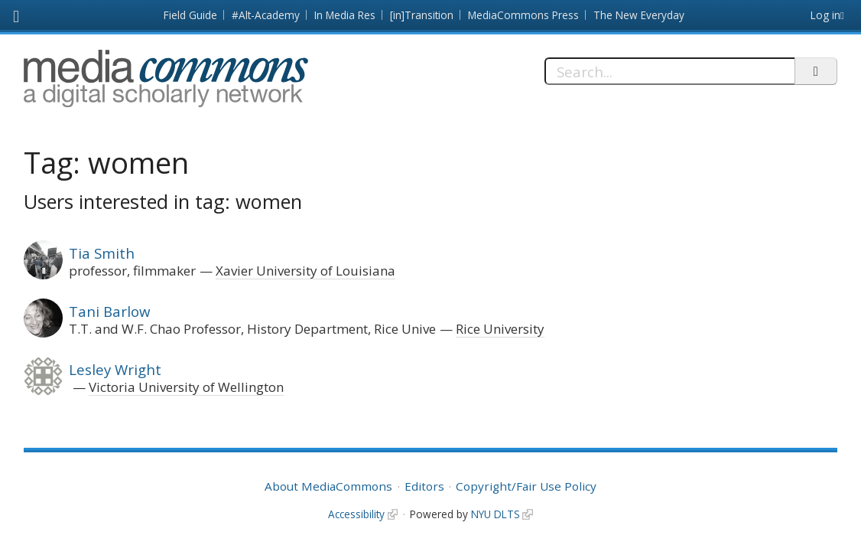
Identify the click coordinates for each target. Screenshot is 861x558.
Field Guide (190, 15)
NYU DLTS (495, 514)
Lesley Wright (115, 369)
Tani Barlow (109, 311)
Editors (424, 486)
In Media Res (344, 15)
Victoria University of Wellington (186, 387)
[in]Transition (421, 15)
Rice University (500, 329)
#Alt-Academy (266, 15)
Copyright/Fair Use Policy (526, 486)
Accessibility (356, 514)
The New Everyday (638, 15)
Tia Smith (102, 253)
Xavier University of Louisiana (305, 270)
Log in (825, 15)
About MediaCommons (328, 486)
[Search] (669, 71)
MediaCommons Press (523, 15)
